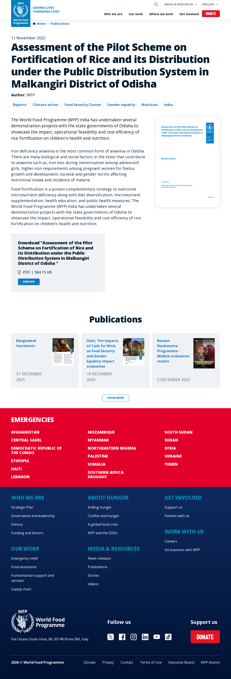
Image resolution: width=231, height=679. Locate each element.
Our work (136, 14)
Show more (115, 398)
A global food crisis (103, 524)
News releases (99, 558)
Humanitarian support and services (32, 578)
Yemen (171, 464)
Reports (19, 104)
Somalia (96, 464)
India (168, 104)
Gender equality (121, 104)
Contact (127, 662)
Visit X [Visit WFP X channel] (110, 637)
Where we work (161, 14)
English (208, 4)
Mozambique (101, 432)
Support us (174, 507)
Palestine (98, 456)
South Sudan (179, 432)
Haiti (16, 468)
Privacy (108, 662)
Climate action (45, 104)
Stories (93, 575)
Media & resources (179, 4)
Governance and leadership (33, 515)
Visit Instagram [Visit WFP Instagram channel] (133, 637)
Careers (171, 541)
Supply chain (21, 589)
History (17, 524)
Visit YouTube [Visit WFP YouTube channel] (157, 637)
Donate (211, 14)
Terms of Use (151, 662)
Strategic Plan (22, 507)
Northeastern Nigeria (112, 448)
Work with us (184, 531)
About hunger (108, 497)
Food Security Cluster (83, 104)
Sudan (171, 440)
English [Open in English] (29, 281)
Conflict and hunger (103, 515)
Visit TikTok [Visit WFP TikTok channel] (168, 637)
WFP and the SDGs (102, 533)
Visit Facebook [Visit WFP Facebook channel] (122, 637)
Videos (93, 584)
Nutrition (150, 104)
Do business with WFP (182, 549)
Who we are (113, 14)
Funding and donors (27, 533)
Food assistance (24, 567)
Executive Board (181, 662)
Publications (60, 24)
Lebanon (20, 476)
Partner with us (177, 515)
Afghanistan (25, 432)
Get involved (189, 14)
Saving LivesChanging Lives (46, 9)
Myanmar (98, 440)
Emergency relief (24, 558)
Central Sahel (26, 440)
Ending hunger (100, 507)
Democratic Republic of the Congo (36, 450)
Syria (170, 448)
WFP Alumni (210, 662)
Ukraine (173, 456)
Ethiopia (20, 460)
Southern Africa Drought (106, 475)
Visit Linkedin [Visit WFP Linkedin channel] (145, 637)
